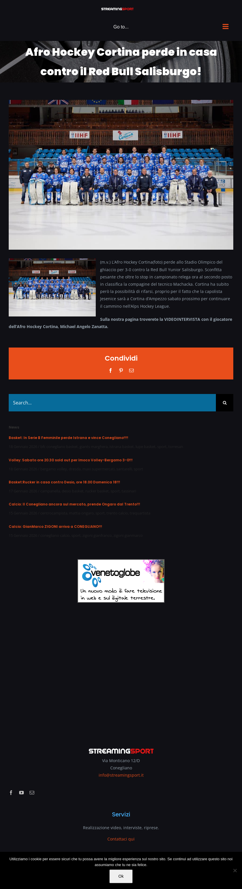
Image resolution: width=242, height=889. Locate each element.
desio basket (73, 491)
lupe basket (146, 446)
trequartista (140, 513)
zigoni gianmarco (128, 535)
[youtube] (21, 792)
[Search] (224, 402)
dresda (75, 469)
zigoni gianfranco (97, 535)
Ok (121, 876)
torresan (175, 446)
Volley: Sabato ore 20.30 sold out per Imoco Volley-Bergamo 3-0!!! (71, 460)
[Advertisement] (121, 671)
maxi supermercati (98, 469)
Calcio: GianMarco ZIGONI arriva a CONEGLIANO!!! (55, 526)
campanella (50, 491)
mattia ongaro (81, 513)
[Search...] (112, 402)
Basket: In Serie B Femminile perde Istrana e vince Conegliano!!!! (68, 437)
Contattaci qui (121, 839)
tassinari (129, 491)
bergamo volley (53, 469)
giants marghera (94, 446)
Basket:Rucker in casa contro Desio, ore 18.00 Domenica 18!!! (64, 482)
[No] (235, 870)
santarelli (124, 469)
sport (162, 446)
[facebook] (11, 792)
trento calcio (117, 513)
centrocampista (53, 513)
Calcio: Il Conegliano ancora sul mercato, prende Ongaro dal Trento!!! (74, 504)
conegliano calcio (55, 535)
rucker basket (97, 491)
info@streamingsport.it (121, 775)
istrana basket (121, 446)
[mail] (32, 792)
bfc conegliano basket (59, 446)
